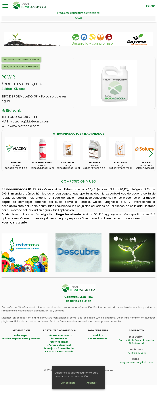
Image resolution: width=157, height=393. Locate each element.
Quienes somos (59, 341)
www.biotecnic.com (25, 126)
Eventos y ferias (97, 338)
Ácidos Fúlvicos (13, 89)
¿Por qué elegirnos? (59, 345)
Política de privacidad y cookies (21, 338)
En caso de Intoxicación (59, 351)
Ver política (68, 383)
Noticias (98, 335)
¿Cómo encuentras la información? (59, 337)
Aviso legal (20, 335)
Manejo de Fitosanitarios (59, 348)
